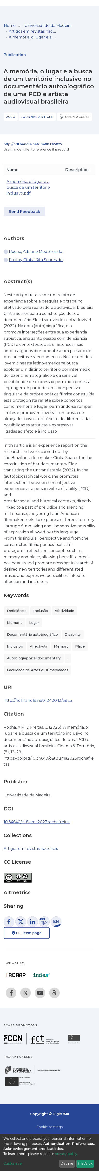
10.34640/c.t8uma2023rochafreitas (37, 822)
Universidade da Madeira (48, 25)
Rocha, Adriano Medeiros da (35, 251)
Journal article (37, 117)
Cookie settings (49, 1127)
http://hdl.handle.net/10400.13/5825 (33, 144)
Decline (66, 1163)
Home (10, 25)
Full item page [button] (26, 933)
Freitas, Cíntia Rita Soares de (36, 259)
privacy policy (66, 1154)
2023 (10, 117)
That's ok (85, 1163)
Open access (77, 117)
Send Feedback (24, 211)
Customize (12, 1163)
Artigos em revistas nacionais (33, 31)
